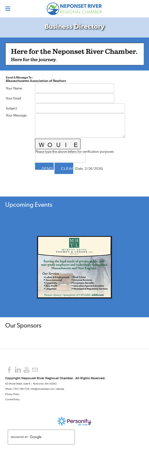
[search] (36, 437)
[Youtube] (27, 370)
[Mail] (35, 370)
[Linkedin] (18, 370)
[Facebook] (9, 370)
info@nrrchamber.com (42, 389)
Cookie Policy (12, 399)
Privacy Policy (12, 394)
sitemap (60, 389)
